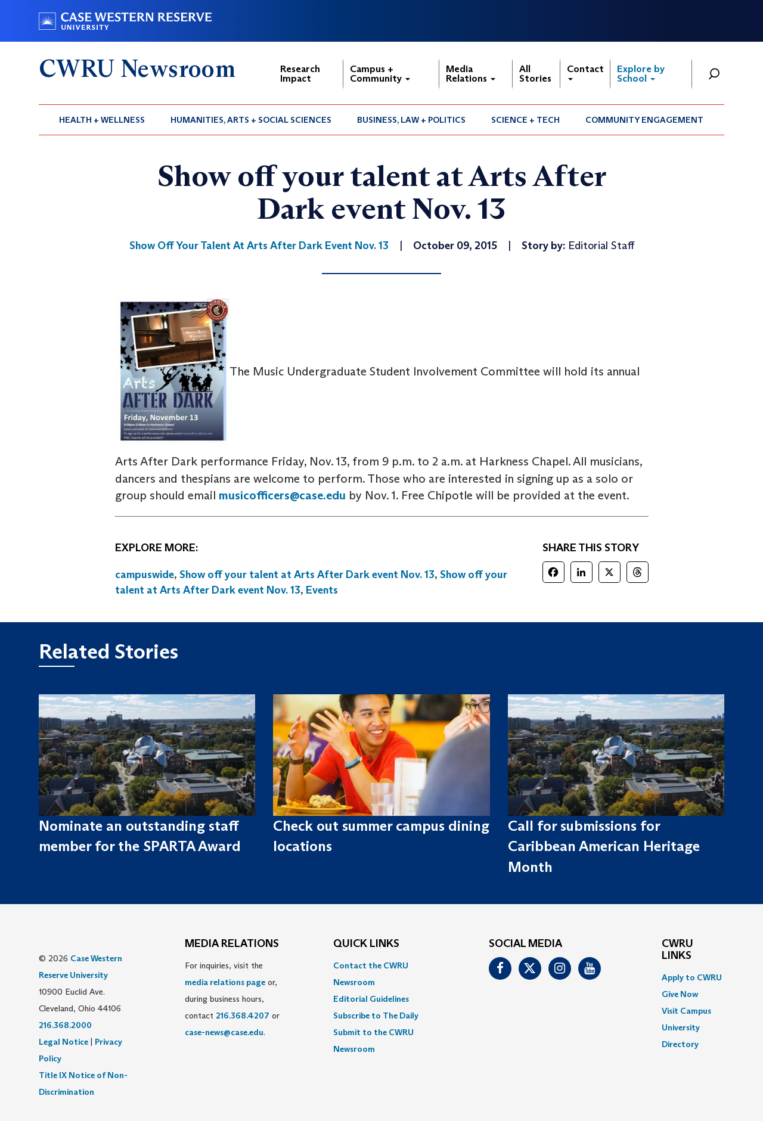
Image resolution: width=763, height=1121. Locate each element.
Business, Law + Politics (411, 119)
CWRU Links (677, 950)
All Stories (535, 73)
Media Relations (470, 73)
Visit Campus (686, 1010)
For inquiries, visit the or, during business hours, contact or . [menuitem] (232, 999)
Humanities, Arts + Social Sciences (250, 119)
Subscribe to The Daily (375, 1015)
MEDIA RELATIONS (232, 944)
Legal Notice (63, 1041)
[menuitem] (102, 120)
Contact (585, 71)
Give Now (680, 994)
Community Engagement (644, 119)
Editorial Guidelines (371, 998)
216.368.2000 (65, 1025)
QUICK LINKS (366, 944)
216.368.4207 (242, 1015)
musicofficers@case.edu (282, 495)
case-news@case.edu (224, 1032)
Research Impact (300, 73)
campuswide (144, 574)
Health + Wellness (102, 119)
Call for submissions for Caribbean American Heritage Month (604, 846)
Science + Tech (525, 119)
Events (322, 590)
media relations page (225, 982)
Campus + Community (380, 73)
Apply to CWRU (692, 977)
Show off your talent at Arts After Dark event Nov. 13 (307, 574)
